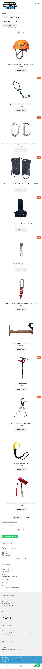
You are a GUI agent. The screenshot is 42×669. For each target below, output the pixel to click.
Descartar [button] (4, 661)
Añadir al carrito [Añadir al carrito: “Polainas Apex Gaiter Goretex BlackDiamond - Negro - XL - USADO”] (21, 190)
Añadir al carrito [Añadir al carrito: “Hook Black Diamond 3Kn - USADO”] (21, 269)
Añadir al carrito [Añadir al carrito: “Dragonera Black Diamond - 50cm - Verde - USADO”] (21, 110)
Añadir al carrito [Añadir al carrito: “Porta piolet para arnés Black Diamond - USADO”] (21, 230)
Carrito (32, 665)
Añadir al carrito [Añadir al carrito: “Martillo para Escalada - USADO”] (21, 349)
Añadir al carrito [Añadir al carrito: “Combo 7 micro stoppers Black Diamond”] (21, 429)
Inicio (4, 13)
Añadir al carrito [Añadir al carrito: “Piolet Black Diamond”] (21, 389)
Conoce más (5, 632)
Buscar (21, 666)
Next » (27, 517)
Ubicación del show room (7, 582)
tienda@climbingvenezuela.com (9, 576)
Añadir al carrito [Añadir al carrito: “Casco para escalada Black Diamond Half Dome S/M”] (21, 70)
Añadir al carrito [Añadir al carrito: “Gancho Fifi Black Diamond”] (21, 469)
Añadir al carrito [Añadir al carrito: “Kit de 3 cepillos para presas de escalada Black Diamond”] (21, 509)
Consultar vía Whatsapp (10, 536)
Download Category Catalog (9, 25)
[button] (10, 536)
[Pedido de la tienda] (9, 21)
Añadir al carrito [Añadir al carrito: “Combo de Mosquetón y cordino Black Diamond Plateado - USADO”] (21, 309)
